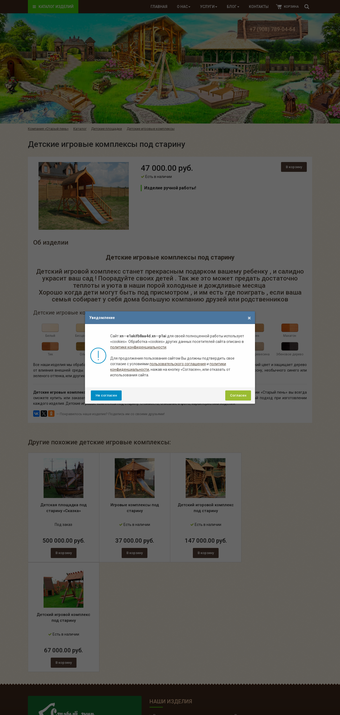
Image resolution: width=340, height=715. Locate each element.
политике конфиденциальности (138, 347)
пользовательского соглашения (178, 364)
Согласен (238, 395)
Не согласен (106, 395)
